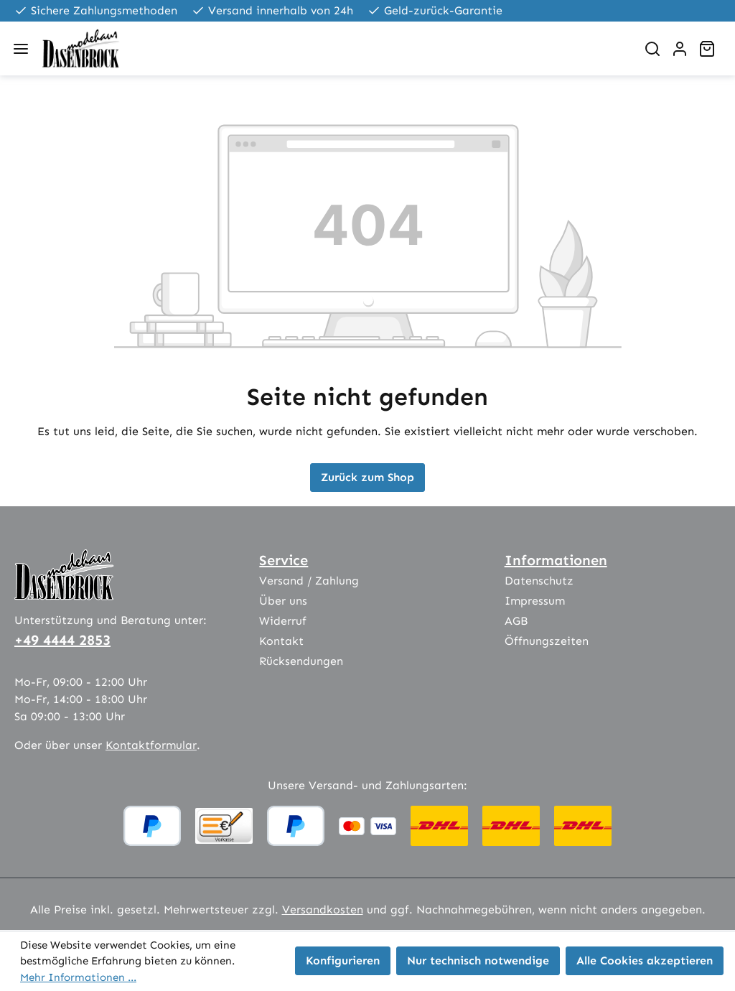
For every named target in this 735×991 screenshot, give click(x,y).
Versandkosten (322, 909)
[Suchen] (652, 49)
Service (283, 560)
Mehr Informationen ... (78, 977)
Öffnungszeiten (547, 641)
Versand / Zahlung (309, 580)
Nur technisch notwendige (478, 960)
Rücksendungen (301, 661)
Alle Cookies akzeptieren (644, 960)
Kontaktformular (151, 745)
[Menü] (20, 49)
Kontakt (281, 641)
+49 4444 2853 (62, 639)
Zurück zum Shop (367, 477)
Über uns (283, 601)
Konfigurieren (343, 960)
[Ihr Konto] (679, 49)
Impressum (535, 601)
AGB (516, 621)
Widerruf (282, 621)
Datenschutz (539, 580)
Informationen (556, 560)
